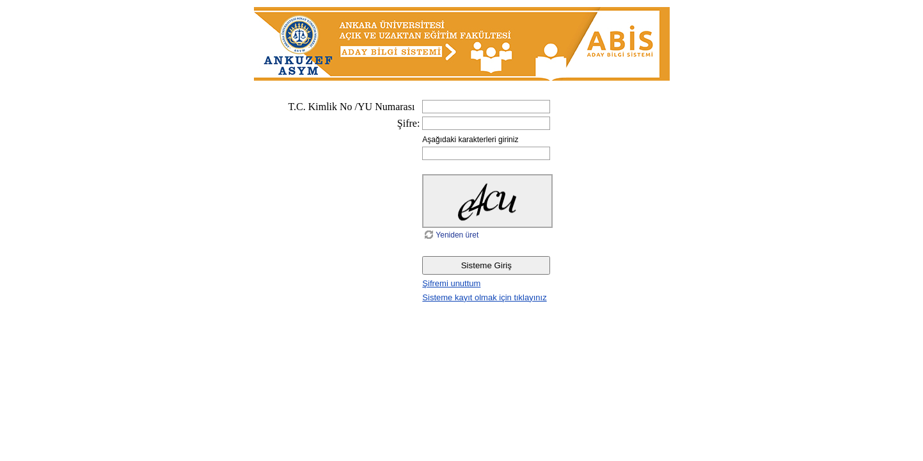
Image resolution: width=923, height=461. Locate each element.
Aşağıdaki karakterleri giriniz (470, 139)
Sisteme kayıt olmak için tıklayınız (484, 297)
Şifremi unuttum (451, 283)
